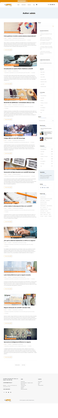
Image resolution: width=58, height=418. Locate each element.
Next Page (23, 379)
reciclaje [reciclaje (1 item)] (41, 216)
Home (18, 4)
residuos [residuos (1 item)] (45, 216)
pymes (21, 42)
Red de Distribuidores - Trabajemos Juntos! (27, 397)
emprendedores (7, 42)
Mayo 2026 (43, 72)
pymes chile (24, 42)
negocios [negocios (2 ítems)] (48, 212)
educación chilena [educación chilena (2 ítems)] (43, 202)
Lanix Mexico (22, 401)
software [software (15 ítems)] (50, 216)
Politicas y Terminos (44, 102)
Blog (34, 4)
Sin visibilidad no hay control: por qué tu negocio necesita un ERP (48, 138)
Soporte (39, 397)
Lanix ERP (19, 40)
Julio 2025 (42, 84)
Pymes (22, 40)
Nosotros (29, 4)
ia (17, 360)
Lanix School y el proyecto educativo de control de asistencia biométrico (46, 53)
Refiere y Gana (23, 398)
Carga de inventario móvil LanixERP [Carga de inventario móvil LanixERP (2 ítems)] (46, 198)
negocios (26, 113)
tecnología (17, 183)
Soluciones (24, 4)
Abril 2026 (42, 74)
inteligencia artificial (21, 360)
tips (23, 40)
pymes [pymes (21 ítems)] (41, 214)
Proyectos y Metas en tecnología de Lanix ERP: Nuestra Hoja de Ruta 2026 (46, 48)
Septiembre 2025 (43, 81)
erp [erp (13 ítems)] (41, 207)
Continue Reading (8, 52)
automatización (7, 113)
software (33, 221)
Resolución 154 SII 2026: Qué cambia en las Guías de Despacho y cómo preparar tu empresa (46, 39)
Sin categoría (43, 107)
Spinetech (22, 402)
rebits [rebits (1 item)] (50, 214)
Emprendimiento (15, 40)
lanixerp (18, 42)
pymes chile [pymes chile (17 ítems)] (46, 214)
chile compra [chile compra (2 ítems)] (42, 200)
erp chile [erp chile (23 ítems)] (44, 207)
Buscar (39, 22)
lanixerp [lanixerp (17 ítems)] (49, 209)
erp (19, 149)
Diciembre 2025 (43, 79)
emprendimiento (11, 42)
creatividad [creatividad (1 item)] (48, 200)
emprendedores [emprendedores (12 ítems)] (43, 205)
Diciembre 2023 (43, 86)
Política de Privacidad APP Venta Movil (46, 128)
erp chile (15, 42)
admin (5, 40)
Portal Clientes (40, 396)
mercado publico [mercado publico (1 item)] (43, 212)
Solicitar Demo (23, 396)
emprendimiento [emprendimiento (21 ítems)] (49, 205)
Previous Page (17, 379)
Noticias (17, 75)
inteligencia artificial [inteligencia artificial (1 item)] (43, 209)
